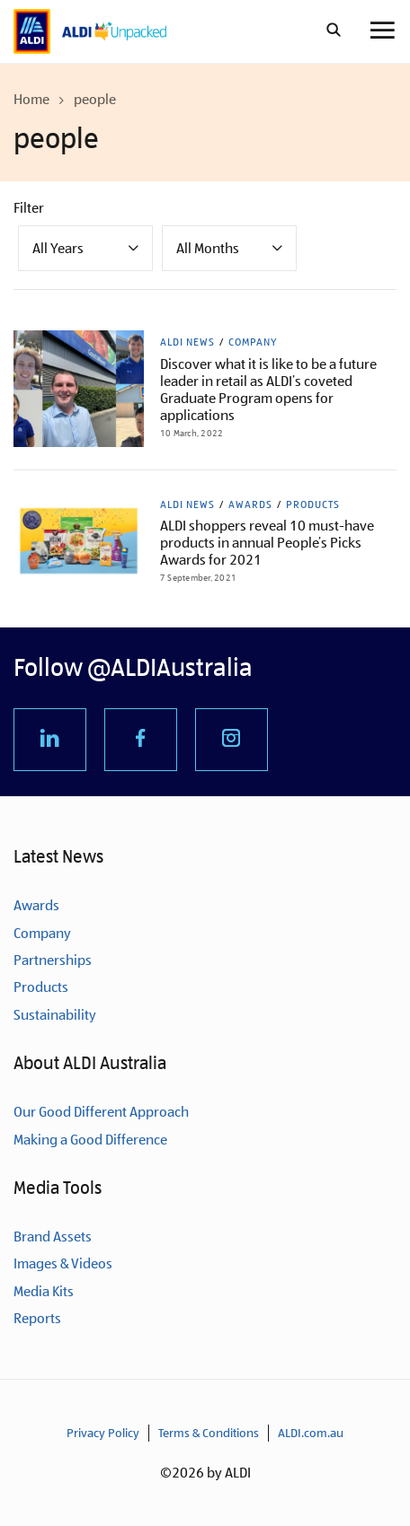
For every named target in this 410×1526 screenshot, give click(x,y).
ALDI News (187, 342)
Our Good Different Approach (101, 1111)
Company (252, 342)
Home (31, 99)
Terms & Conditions (208, 1432)
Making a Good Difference (90, 1139)
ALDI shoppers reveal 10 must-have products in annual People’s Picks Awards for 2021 (267, 542)
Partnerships (52, 960)
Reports (37, 1318)
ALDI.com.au (310, 1432)
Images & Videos (62, 1263)
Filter (28, 207)
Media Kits (43, 1291)
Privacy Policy (103, 1432)
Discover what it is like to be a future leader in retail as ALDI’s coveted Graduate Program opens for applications (268, 389)
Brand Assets (52, 1236)
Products (313, 504)
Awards (250, 504)
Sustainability (54, 1014)
